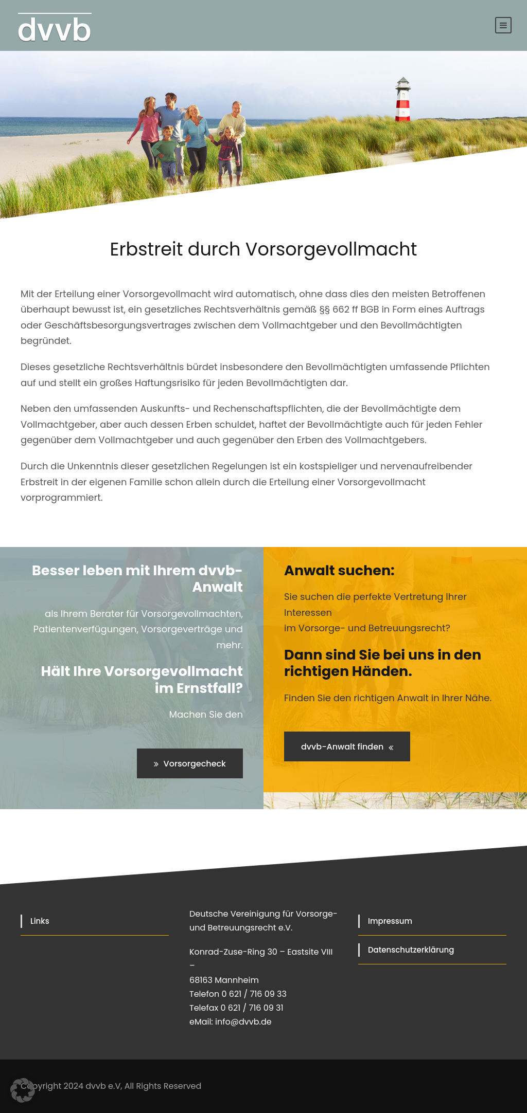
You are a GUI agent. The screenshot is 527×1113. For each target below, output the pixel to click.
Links (39, 921)
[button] (22, 1090)
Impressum (390, 921)
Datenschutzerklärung (411, 949)
